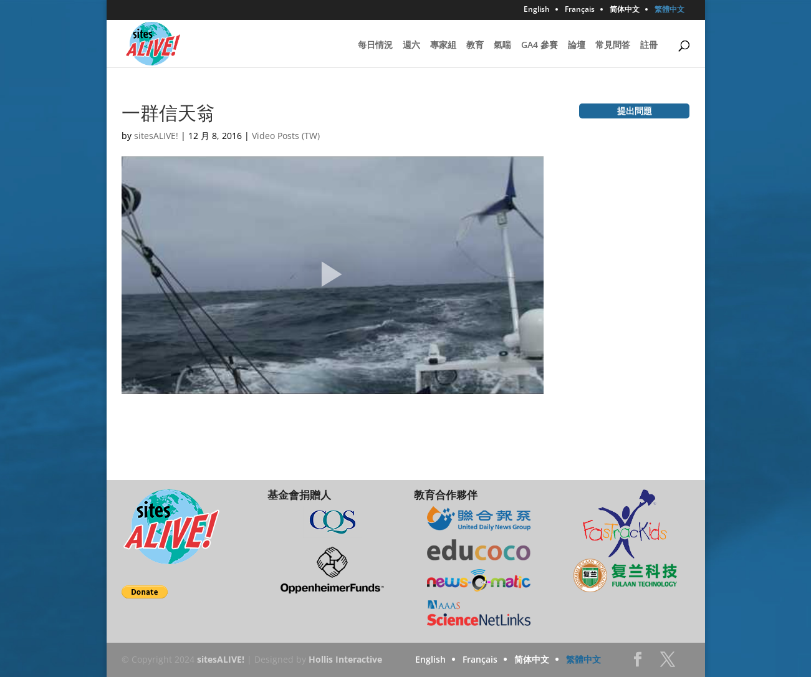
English (537, 10)
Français (580, 10)
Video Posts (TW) (286, 136)
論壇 (576, 45)
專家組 (443, 45)
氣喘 (502, 45)
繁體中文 (669, 10)
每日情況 (375, 45)
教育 (475, 45)
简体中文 (625, 10)
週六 (411, 45)
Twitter (667, 663)
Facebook (637, 663)
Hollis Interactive (345, 659)
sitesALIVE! (156, 136)
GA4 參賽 (539, 45)
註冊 (649, 45)
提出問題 (634, 111)
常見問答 (612, 45)
